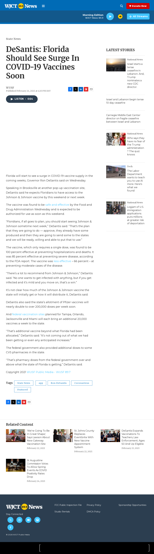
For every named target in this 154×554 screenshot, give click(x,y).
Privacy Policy (94, 505)
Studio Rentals (62, 512)
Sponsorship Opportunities (132, 505)
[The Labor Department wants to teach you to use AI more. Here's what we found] (116, 171)
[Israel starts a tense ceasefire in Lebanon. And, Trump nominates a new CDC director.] (116, 65)
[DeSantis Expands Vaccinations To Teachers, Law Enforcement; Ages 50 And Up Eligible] (110, 435)
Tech (129, 166)
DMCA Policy (93, 512)
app (41, 383)
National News (135, 59)
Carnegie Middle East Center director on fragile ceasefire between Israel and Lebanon (123, 118)
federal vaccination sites (28, 314)
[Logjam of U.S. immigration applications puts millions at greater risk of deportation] (116, 207)
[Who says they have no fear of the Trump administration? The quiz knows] (116, 139)
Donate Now (139, 6)
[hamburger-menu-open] (43, 6)
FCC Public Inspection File (68, 505)
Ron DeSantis (59, 383)
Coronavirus (81, 383)
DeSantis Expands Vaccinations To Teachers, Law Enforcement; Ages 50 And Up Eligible (133, 437)
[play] (110, 16)
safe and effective (57, 204)
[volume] (120, 16)
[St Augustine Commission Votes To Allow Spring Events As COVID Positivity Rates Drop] (15, 465)
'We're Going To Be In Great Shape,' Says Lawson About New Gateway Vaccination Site (38, 437)
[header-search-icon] (121, 6)
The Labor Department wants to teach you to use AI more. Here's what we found (136, 180)
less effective (62, 261)
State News (13, 39)
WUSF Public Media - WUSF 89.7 (49, 372)
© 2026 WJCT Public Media (18, 534)
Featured (22, 389)
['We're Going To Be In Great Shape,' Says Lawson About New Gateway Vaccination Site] (15, 435)
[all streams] (138, 16)
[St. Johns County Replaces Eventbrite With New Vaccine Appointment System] (63, 435)
